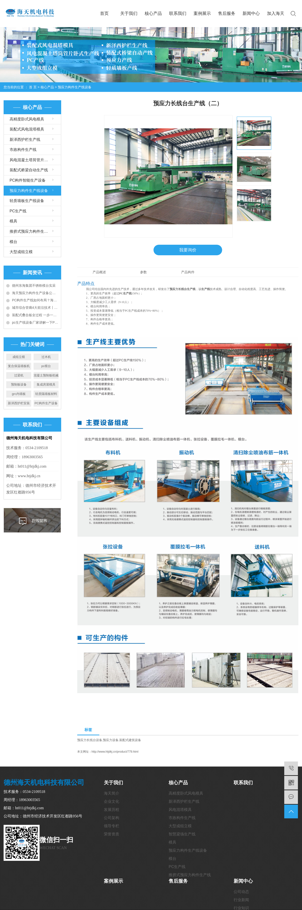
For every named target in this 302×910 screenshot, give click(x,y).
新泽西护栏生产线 (25, 139)
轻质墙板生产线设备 (27, 201)
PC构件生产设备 (46, 403)
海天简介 (111, 793)
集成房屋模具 (46, 384)
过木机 (46, 357)
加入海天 (275, 13)
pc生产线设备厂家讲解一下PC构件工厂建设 (35, 322)
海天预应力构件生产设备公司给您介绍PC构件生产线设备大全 (35, 293)
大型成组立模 (21, 252)
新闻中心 (251, 13)
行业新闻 (241, 900)
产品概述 (99, 272)
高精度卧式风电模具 (27, 119)
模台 (13, 242)
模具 (13, 221)
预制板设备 (19, 384)
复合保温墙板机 (19, 366)
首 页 (33, 87)
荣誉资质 (111, 834)
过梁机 (19, 375)
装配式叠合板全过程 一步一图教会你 (35, 315)
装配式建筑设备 (130, 740)
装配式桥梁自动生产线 (29, 170)
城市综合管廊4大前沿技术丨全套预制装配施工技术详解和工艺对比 (35, 307)
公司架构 (111, 818)
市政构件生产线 (23, 150)
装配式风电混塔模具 (27, 129)
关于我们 (128, 13)
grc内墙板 (18, 394)
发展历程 (111, 810)
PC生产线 (18, 211)
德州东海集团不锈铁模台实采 (34, 285)
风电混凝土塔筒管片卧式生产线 (35, 160)
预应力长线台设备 (89, 740)
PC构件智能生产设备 (28, 180)
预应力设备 (110, 740)
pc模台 (46, 366)
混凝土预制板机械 (46, 375)
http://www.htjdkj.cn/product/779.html (115, 752)
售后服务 (226, 13)
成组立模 (18, 357)
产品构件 (188, 272)
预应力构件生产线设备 (74, 87)
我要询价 (187, 250)
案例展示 (202, 13)
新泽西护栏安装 (19, 403)
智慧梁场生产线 (182, 834)
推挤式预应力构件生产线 (31, 231)
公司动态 (241, 892)
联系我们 (177, 13)
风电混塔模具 (180, 810)
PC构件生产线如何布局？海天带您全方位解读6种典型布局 (35, 300)
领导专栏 (111, 826)
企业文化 (111, 802)
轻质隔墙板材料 (46, 394)
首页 (104, 13)
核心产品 (153, 13)
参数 (143, 272)
